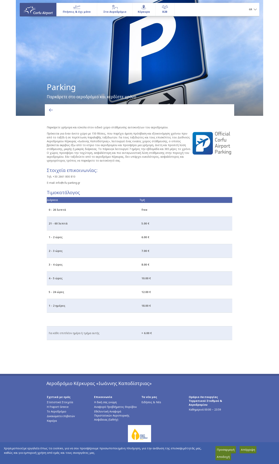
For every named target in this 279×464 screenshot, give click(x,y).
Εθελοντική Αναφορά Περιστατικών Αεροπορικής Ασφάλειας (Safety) (111, 415)
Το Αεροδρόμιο (56, 411)
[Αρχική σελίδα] (38, 9)
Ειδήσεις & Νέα (151, 402)
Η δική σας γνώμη (105, 402)
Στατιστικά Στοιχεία (60, 402)
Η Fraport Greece (58, 407)
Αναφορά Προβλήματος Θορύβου (115, 407)
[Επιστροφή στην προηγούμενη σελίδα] (51, 110)
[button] (252, 9)
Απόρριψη (248, 449)
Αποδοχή (223, 457)
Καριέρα (52, 421)
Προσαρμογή (226, 449)
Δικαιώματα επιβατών (61, 416)
